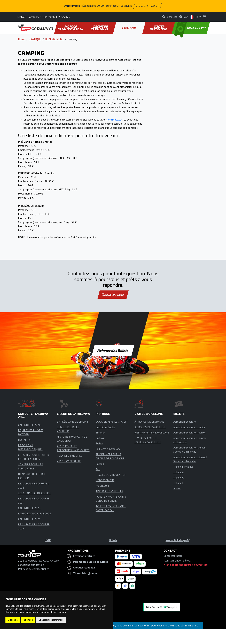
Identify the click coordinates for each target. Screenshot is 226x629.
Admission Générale (184, 421)
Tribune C (178, 477)
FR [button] (194, 17)
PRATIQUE (129, 28)
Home (21, 39)
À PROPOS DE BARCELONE (150, 427)
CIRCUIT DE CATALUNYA (99, 27)
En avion (100, 432)
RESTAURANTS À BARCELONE (152, 432)
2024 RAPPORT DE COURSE (34, 493)
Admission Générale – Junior (189, 427)
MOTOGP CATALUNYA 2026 (70, 27)
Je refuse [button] (28, 620)
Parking (100, 464)
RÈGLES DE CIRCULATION (111, 474)
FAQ (48, 540)
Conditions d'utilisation (31, 564)
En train (100, 438)
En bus (99, 443)
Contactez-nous (113, 294)
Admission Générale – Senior (189, 432)
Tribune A (178, 472)
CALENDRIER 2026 (29, 424)
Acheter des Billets (113, 350)
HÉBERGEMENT (54, 39)
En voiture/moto (105, 427)
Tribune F (178, 483)
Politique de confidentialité (33, 569)
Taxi (98, 469)
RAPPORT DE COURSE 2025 (34, 513)
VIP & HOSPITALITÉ (69, 461)
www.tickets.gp (178, 540)
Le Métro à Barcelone (108, 449)
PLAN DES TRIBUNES (69, 455)
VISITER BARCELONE (158, 27)
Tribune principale (183, 466)
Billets (113, 540)
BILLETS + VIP (190, 28)
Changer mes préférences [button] (51, 620)
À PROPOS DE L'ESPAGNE (149, 421)
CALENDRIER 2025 (29, 519)
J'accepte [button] (13, 620)
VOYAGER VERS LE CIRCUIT (112, 421)
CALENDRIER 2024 (29, 508)
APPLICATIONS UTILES (109, 491)
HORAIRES (24, 439)
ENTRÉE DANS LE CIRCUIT (72, 421)
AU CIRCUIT (102, 485)
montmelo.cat (114, 119)
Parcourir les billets (147, 6)
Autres (177, 488)
